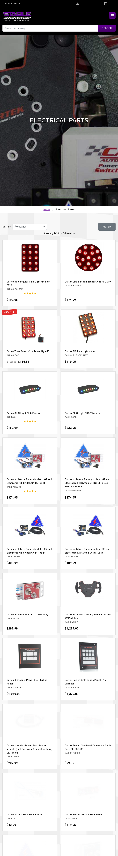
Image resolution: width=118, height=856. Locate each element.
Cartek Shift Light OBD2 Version (83, 413)
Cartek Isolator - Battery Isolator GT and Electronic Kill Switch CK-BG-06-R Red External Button (87, 483)
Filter (107, 226)
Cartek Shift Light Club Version (24, 413)
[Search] (59, 28)
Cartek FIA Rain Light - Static (81, 351)
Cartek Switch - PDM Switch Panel (84, 814)
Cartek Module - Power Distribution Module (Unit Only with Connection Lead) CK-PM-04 (29, 749)
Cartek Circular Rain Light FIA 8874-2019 (88, 281)
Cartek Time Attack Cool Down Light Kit (28, 351)
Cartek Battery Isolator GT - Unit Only (27, 614)
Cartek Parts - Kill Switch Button (25, 814)
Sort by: (6, 226)
